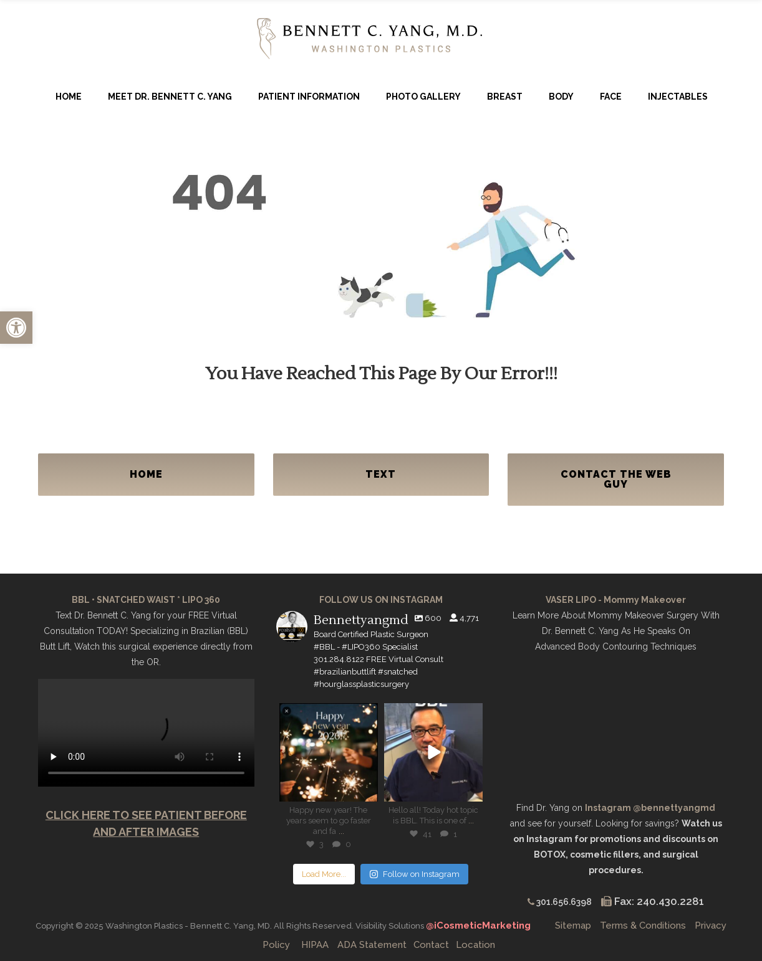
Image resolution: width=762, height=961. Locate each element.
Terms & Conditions (643, 925)
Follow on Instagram (414, 874)
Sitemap (573, 925)
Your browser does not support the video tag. (146, 733)
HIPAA (315, 944)
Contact (431, 944)
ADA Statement (372, 944)
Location (475, 944)
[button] (16, 327)
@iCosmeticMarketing (479, 925)
